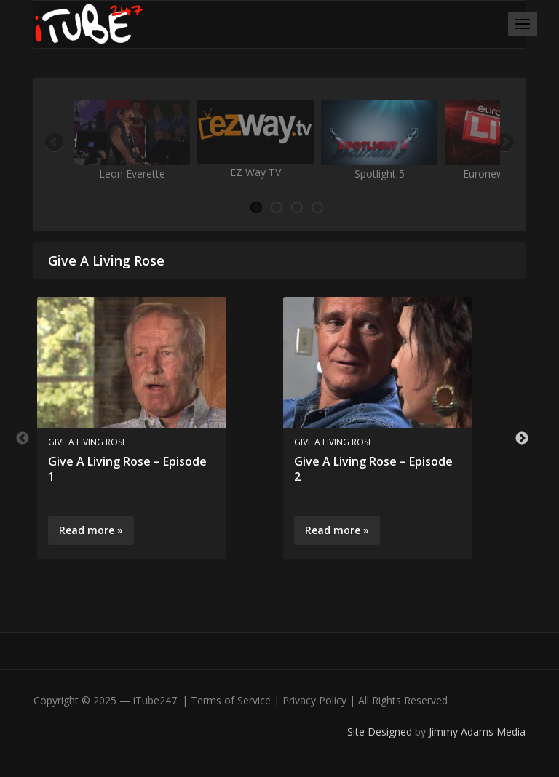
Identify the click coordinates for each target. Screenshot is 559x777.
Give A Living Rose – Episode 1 (127, 469)
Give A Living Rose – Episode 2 (373, 469)
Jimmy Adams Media (477, 731)
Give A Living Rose (87, 442)
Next (504, 143)
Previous (55, 143)
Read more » (91, 530)
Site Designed (381, 731)
